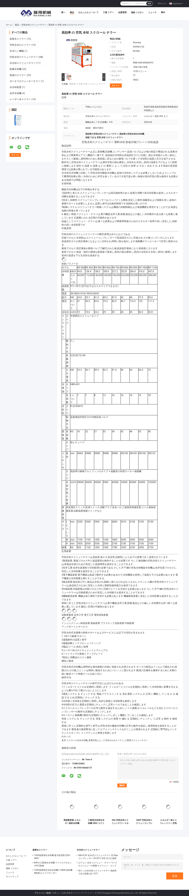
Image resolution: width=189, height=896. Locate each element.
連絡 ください (137, 12)
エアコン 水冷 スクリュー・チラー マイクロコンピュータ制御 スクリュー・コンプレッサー (97, 864)
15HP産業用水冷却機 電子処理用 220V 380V (52, 856)
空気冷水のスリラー (20, 44)
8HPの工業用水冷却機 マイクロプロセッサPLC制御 (53, 864)
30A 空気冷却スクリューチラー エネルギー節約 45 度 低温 (120, 821)
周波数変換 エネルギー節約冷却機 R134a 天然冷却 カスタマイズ (72, 821)
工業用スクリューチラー (136, 740)
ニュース (152, 12)
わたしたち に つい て (88, 12)
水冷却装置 (15, 87)
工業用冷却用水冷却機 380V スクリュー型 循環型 (96, 821)
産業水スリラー (18, 38)
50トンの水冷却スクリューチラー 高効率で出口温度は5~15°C (97, 872)
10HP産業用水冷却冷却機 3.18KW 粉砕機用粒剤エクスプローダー (53, 871)
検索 (149, 4)
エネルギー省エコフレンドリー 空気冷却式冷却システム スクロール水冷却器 (168, 821)
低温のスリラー (18, 75)
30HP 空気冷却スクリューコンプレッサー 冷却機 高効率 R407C (144, 821)
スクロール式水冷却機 (77, 740)
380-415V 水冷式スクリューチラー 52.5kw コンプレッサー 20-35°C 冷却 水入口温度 (98, 856)
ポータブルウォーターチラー (25, 81)
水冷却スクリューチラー (23, 63)
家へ (63, 12)
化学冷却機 (15, 93)
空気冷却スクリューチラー (33, 25)
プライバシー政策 (42, 893)
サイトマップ (12, 876)
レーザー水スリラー (20, 99)
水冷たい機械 (17, 51)
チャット (162, 3)
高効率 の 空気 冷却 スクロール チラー (87, 84)
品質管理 (122, 12)
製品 (72, 12)
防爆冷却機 (15, 69)
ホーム (9, 25)
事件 (163, 12)
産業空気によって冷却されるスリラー (106, 740)
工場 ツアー (108, 12)
